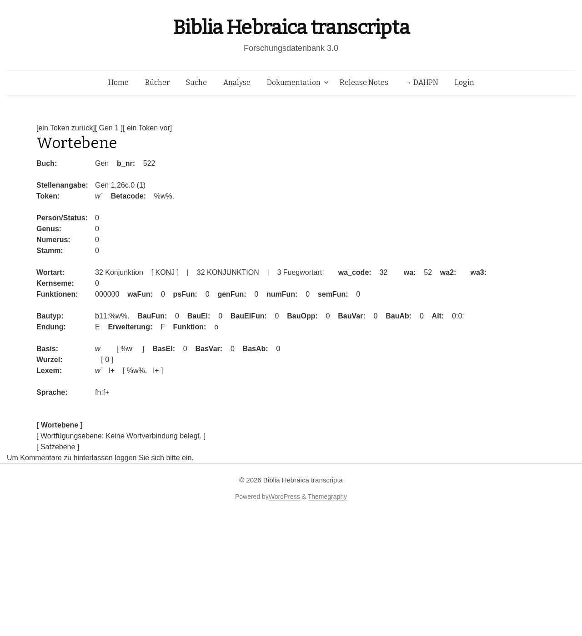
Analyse (237, 82)
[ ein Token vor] (147, 128)
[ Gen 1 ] (109, 128)
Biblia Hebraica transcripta (291, 27)
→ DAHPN (421, 82)
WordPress (284, 496)
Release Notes (364, 82)
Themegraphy (327, 496)
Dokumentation (294, 82)
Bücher (157, 82)
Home (118, 82)
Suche (196, 82)
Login (464, 82)
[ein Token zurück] (65, 128)
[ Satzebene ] (57, 447)
